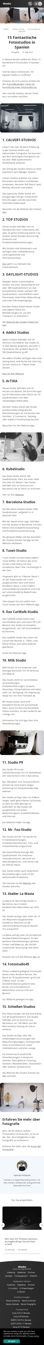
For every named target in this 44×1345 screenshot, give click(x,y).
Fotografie (15, 52)
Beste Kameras (13, 1300)
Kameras (11, 1272)
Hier (4, 264)
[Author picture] (22, 1166)
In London (13, 1288)
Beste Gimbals (12, 1304)
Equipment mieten (22, 1281)
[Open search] (30, 3)
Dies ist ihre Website (13, 373)
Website (19, 494)
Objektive (21, 1272)
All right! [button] (11, 1341)
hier (4, 212)
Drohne (31, 1272)
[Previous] (2, 1225)
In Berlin (21, 1292)
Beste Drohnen (29, 1300)
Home (6, 29)
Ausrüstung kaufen (22, 1269)
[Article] (22, 1218)
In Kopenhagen (27, 1288)
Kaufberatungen (22, 1297)
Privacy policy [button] (33, 1336)
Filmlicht (33, 1276)
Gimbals (8, 1276)
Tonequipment (21, 1276)
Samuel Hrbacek (22, 1175)
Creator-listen (18, 29)
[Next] (41, 1225)
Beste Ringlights (28, 1304)
